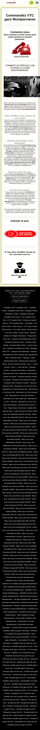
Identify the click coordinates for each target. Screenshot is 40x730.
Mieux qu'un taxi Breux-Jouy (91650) (17, 496)
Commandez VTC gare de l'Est (25, 721)
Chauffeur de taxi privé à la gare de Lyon (19, 656)
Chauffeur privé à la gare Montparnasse (19, 580)
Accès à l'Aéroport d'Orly (17, 364)
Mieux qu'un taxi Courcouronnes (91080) (17, 558)
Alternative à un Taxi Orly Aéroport (21, 395)
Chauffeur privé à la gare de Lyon (24, 643)
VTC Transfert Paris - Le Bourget (21, 323)
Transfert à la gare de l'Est (25, 709)
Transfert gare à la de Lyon (24, 668)
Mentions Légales (25, 293)
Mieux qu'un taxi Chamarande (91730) (17, 527)
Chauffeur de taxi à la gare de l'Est (16, 696)
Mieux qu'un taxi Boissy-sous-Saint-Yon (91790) (19, 467)
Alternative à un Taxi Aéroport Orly (15, 389)
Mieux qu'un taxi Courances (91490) (23, 555)
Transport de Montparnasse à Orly (23, 339)
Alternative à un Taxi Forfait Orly (15, 398)
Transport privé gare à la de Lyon (25, 674)
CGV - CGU (13, 293)
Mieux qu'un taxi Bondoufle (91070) (17, 471)
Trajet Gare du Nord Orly (17, 408)
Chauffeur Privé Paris (15, 311)
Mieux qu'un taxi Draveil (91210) (23, 574)
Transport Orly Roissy (18, 370)
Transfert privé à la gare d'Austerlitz (24, 627)
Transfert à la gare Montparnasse (15, 609)
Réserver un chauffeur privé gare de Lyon (18, 646)
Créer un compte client (20, 296)
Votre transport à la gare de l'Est (24, 715)
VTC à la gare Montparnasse (13, 590)
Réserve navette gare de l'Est (18, 706)
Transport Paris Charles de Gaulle (16, 383)
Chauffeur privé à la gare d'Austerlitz (16, 631)
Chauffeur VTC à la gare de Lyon (23, 652)
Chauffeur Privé (9, 307)
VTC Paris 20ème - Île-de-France (25, 329)
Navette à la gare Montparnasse (25, 605)
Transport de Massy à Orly (14, 342)
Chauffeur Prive (22, 307)
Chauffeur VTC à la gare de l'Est (23, 693)
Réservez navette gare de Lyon (14, 665)
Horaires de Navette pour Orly (18, 348)
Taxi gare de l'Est (14, 703)
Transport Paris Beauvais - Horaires (24, 351)
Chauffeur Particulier (26, 314)
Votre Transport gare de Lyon (15, 678)
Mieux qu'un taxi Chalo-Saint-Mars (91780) (19, 521)
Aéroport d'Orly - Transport (19, 358)
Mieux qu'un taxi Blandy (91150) (20, 452)
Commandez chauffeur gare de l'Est (16, 718)
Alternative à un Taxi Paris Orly (25, 386)
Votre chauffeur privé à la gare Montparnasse (19, 587)
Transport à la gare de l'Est (12, 712)
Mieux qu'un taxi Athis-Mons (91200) (17, 427)
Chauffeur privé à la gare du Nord (20, 725)
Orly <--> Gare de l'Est (19, 367)
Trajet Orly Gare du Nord (23, 411)
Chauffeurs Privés (11, 314)
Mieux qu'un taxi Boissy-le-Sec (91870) (23, 464)
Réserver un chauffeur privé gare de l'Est (17, 687)
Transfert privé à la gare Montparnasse (20, 577)
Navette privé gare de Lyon (27, 662)
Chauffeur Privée (31, 311)
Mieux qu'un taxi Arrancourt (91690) (23, 423)
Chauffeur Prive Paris (12, 317)
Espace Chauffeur (19, 301)
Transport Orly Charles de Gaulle (24, 380)
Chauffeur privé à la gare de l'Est (23, 684)
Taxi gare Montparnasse (22, 599)
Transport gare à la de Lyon (12, 671)
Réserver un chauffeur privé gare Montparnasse (19, 583)
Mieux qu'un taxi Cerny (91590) (25, 518)
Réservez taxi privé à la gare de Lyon (16, 659)
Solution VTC (9, 291)
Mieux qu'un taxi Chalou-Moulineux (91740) (20, 524)
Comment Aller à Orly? (18, 345)
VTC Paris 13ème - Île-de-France (17, 333)
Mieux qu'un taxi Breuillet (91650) (25, 492)
